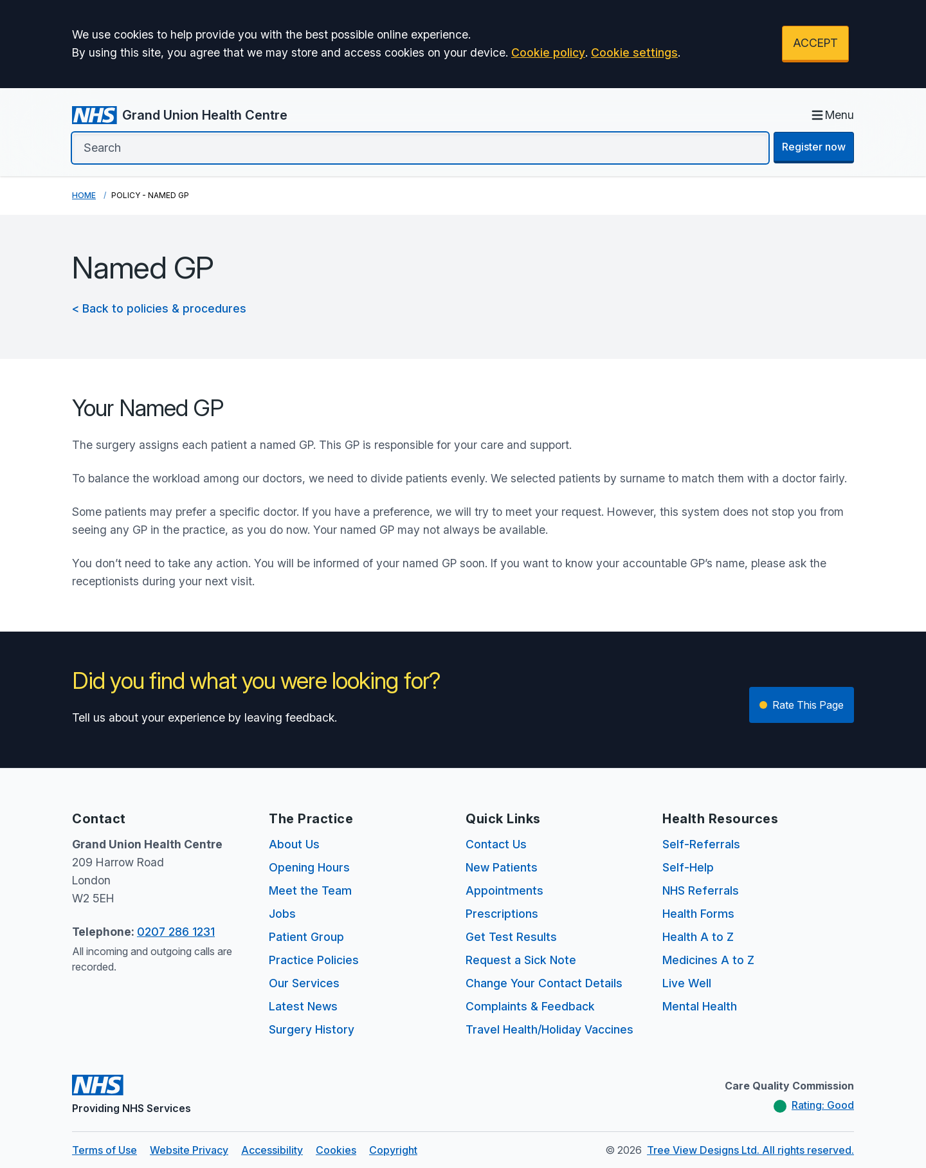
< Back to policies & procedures (159, 308)
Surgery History (311, 1029)
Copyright (393, 1150)
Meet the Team (310, 890)
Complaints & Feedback (530, 1006)
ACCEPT (815, 43)
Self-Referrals (701, 844)
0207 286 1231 (176, 931)
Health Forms (698, 913)
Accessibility (272, 1150)
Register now (814, 146)
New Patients (502, 867)
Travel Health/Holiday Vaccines (549, 1029)
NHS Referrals (700, 890)
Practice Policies (314, 960)
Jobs (282, 913)
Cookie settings (634, 52)
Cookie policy (548, 52)
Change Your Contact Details (544, 983)
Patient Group (306, 937)
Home (84, 195)
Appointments (504, 890)
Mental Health (699, 1006)
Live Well (686, 983)
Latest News (303, 1006)
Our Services (304, 983)
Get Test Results (511, 937)
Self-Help (688, 867)
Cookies (336, 1150)
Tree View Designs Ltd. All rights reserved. (750, 1150)
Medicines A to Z (708, 960)
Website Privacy (189, 1150)
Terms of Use (104, 1150)
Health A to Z (698, 937)
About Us (294, 844)
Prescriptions (502, 913)
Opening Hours (309, 867)
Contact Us (496, 844)
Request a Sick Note (521, 960)
